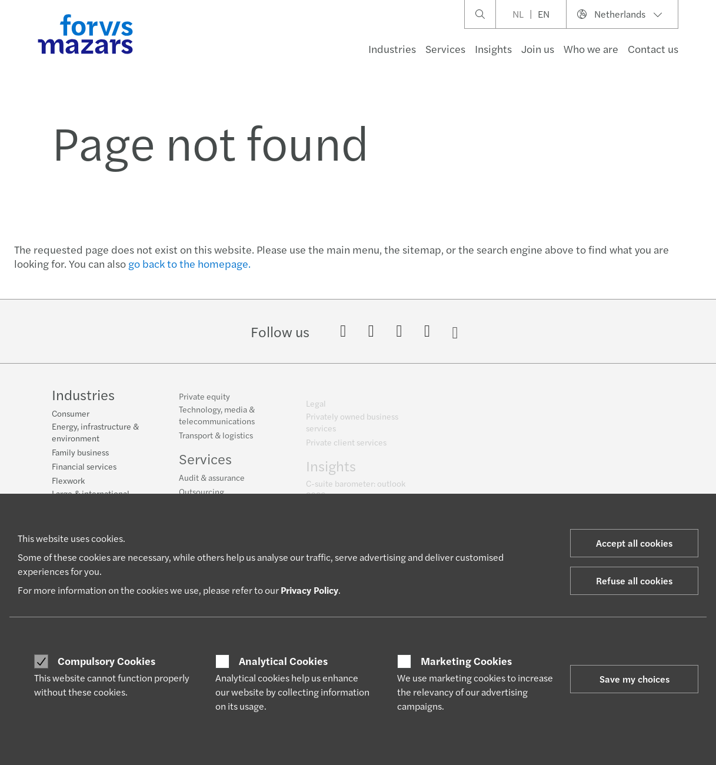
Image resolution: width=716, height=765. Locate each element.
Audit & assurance (212, 484)
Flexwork (68, 481)
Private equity (204, 402)
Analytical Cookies (283, 661)
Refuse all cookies (634, 580)
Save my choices (635, 679)
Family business (80, 453)
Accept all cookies (634, 543)
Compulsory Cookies (106, 661)
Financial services (84, 467)
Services (445, 48)
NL (518, 14)
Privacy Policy (309, 590)
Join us (537, 48)
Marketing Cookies (466, 661)
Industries (392, 48)
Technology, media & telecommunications (217, 421)
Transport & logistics (216, 441)
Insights (493, 48)
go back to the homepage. (189, 263)
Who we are (591, 48)
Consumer (70, 414)
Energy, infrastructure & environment (95, 433)
